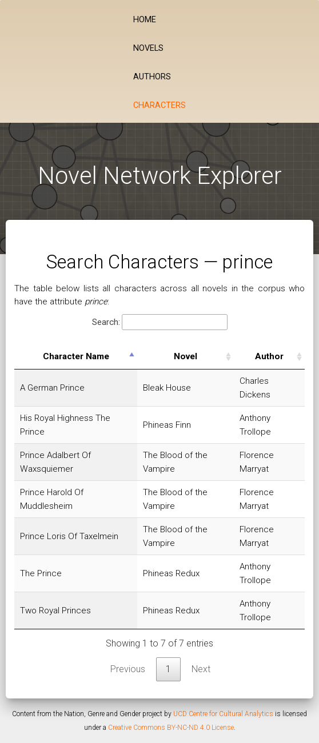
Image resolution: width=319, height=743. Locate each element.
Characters (159, 105)
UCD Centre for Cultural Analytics (223, 714)
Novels (148, 48)
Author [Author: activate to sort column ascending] (269, 356)
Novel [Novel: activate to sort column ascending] (185, 356)
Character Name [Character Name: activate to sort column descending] (76, 356)
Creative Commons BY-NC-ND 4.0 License (171, 728)
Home (144, 20)
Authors (152, 77)
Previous (127, 669)
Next (201, 669)
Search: (160, 322)
